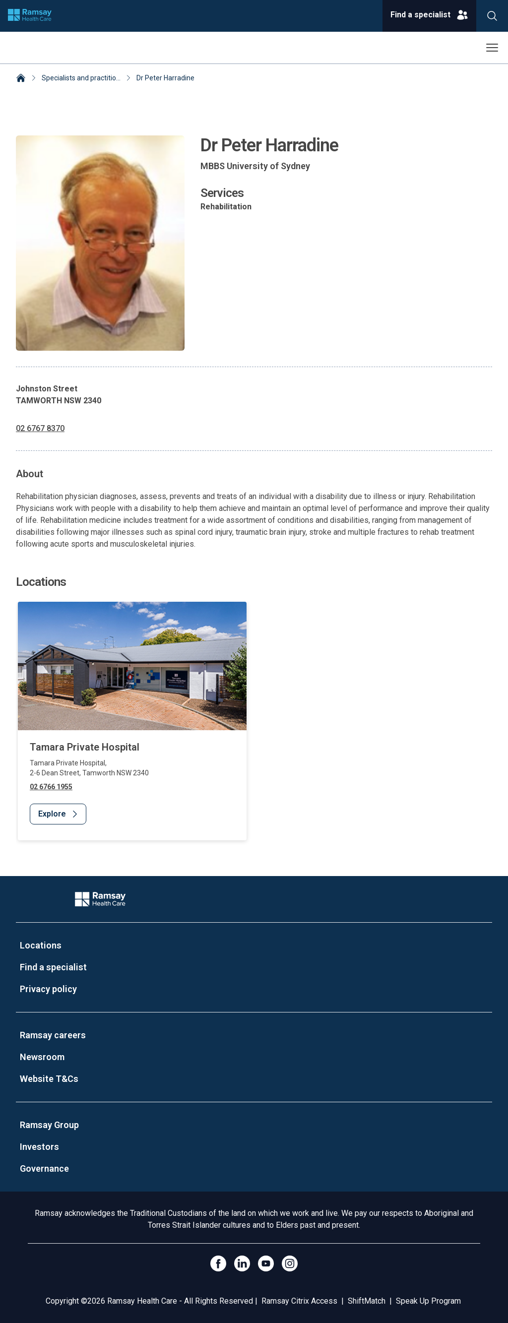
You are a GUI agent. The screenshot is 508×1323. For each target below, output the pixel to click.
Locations (41, 945)
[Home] (21, 79)
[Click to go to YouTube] (266, 1263)
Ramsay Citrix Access (299, 1301)
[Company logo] (30, 16)
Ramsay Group (49, 1125)
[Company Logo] (100, 899)
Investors (39, 1146)
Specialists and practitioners (86, 78)
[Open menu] (492, 47)
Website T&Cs (49, 1078)
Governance (44, 1168)
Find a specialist (53, 967)
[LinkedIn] (242, 1263)
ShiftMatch (366, 1301)
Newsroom (42, 1057)
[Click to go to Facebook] (218, 1263)
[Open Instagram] (290, 1263)
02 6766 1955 (51, 787)
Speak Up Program (428, 1301)
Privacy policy (48, 989)
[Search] (492, 16)
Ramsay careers (53, 1035)
